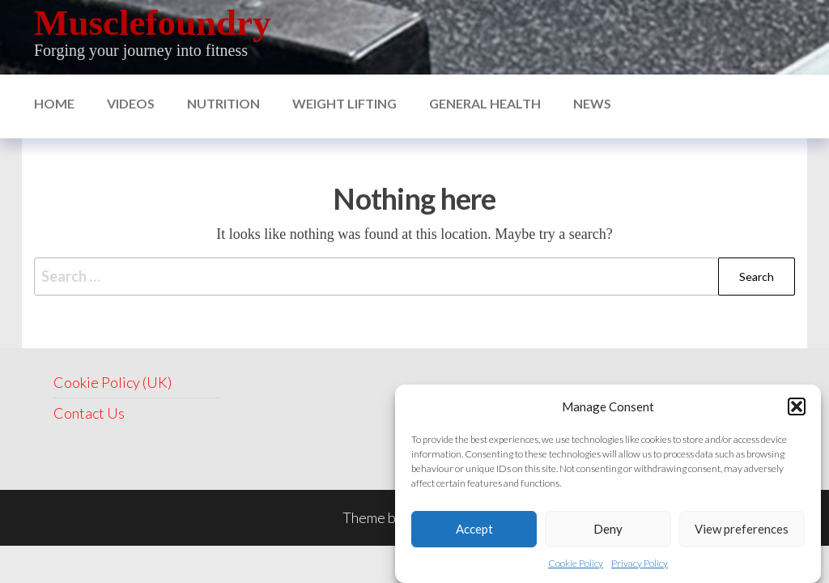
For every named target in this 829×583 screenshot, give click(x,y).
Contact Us (89, 413)
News (592, 103)
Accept (474, 530)
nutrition (223, 103)
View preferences (742, 530)
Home (54, 103)
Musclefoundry (152, 22)
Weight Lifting (344, 103)
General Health (485, 103)
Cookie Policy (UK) (112, 382)
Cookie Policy (575, 565)
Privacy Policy (639, 565)
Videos (131, 103)
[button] (797, 408)
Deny (608, 530)
